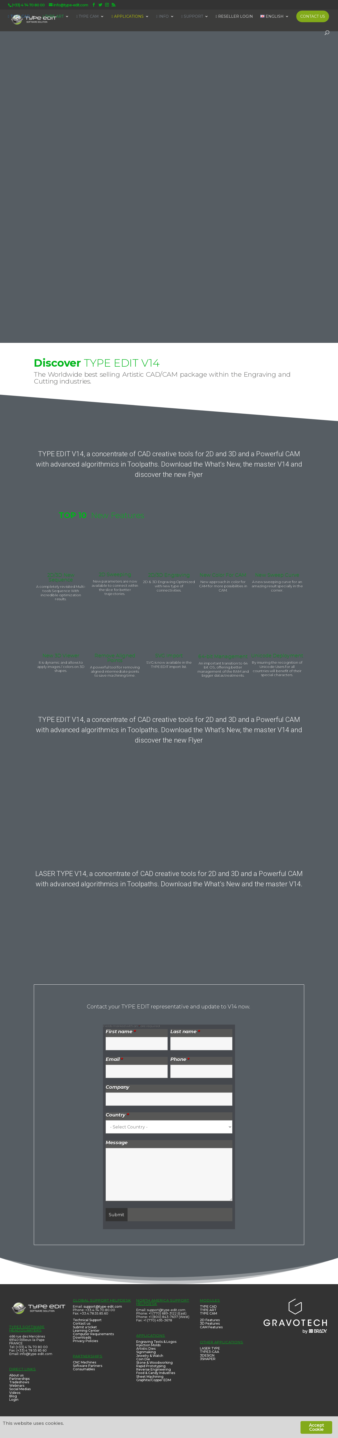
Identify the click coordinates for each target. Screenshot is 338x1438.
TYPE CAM (208, 1313)
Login (13, 1400)
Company (117, 1087)
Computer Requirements (93, 1334)
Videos (14, 1393)
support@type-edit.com (102, 1306)
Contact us (81, 1323)
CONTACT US (312, 16)
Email (114, 1059)
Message (117, 1143)
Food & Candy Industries (155, 1373)
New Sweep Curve (277, 575)
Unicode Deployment (277, 655)
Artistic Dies (146, 1349)
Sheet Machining (149, 1377)
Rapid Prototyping (151, 1366)
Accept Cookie (316, 1427)
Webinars (16, 1386)
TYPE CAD (208, 1306)
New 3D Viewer (61, 655)
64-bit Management (223, 656)
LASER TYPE (210, 1348)
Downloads (82, 1337)
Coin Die (143, 1359)
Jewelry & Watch (149, 1356)
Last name (185, 1032)
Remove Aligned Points (115, 658)
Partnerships (19, 1379)
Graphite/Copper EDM (153, 1380)
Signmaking (146, 1352)
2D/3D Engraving (169, 575)
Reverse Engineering (153, 1369)
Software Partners (87, 1366)
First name (121, 1032)
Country (117, 1115)
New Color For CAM (223, 575)
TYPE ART (208, 1310)
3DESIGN (207, 1355)
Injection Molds (148, 1345)
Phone (179, 1059)
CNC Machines (84, 1362)
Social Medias (20, 1389)
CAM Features (211, 1327)
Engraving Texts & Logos (156, 1342)
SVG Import (169, 655)
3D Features (210, 1323)
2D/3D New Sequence (60, 577)
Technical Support (87, 1320)
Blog (13, 1396)
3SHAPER (207, 1359)
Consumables (84, 1369)
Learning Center (86, 1331)
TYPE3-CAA (209, 1352)
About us (16, 1375)
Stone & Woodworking (154, 1363)
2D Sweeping (115, 574)
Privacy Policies (85, 1341)
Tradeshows (19, 1382)
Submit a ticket (85, 1327)
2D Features (210, 1320)
